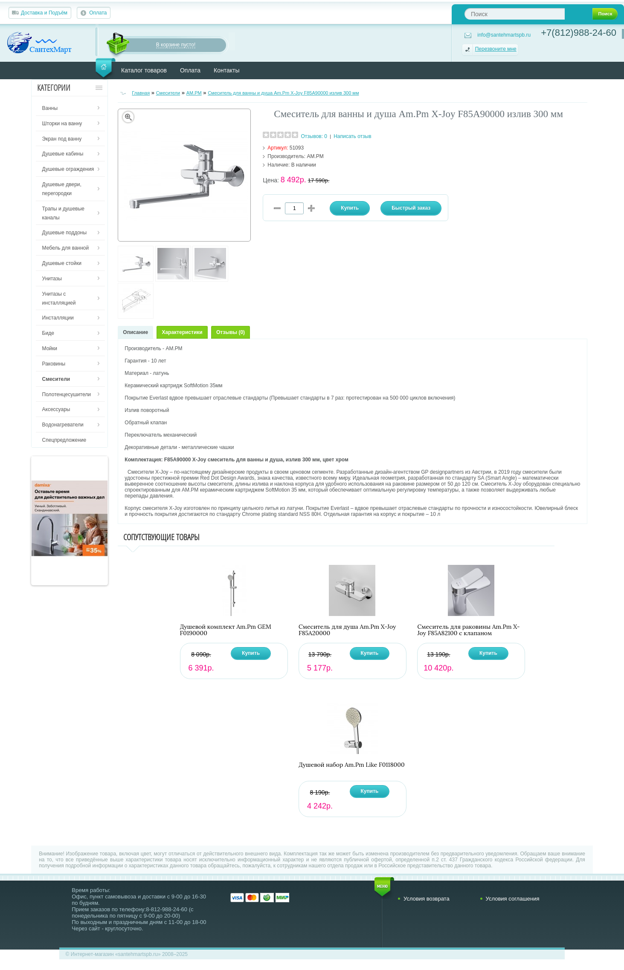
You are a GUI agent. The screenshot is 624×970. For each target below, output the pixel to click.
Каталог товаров (144, 70)
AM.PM (194, 92)
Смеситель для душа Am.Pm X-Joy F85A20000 (347, 630)
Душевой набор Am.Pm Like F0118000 (352, 765)
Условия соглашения (513, 898)
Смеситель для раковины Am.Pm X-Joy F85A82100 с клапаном (468, 630)
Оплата (98, 13)
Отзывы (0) (230, 332)
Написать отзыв (352, 136)
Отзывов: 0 (314, 136)
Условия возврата (426, 898)
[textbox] (514, 14)
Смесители (168, 92)
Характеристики (182, 332)
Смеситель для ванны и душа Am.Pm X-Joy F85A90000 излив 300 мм (283, 92)
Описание (135, 332)
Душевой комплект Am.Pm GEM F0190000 (225, 630)
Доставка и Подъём (44, 13)
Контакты (226, 70)
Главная (141, 92)
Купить (251, 653)
